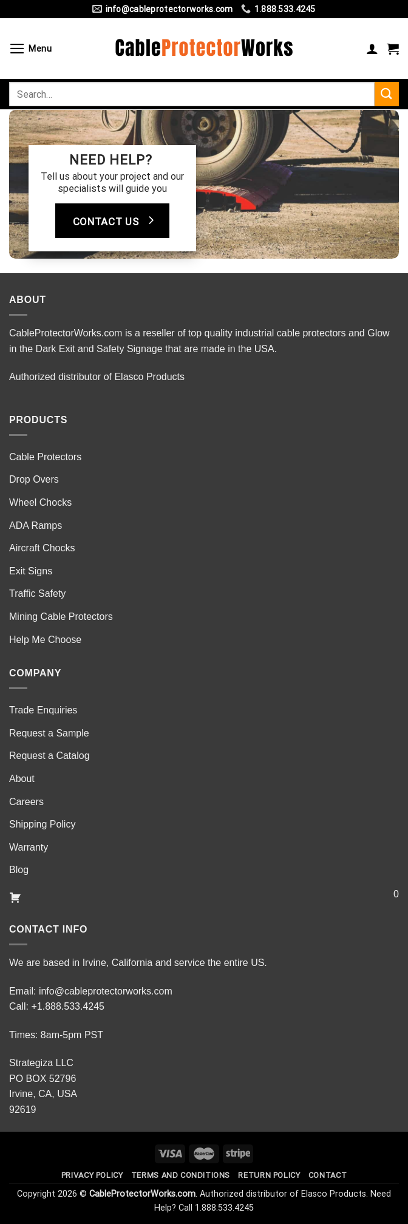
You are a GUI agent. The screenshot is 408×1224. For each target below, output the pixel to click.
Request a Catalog (49, 755)
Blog (19, 870)
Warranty (28, 847)
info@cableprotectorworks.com (105, 991)
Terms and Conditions (180, 1175)
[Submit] (387, 94)
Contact (327, 1175)
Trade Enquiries (43, 710)
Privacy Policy (92, 1175)
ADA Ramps (35, 525)
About (22, 778)
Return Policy (269, 1175)
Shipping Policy (42, 824)
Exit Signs (30, 571)
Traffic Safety (37, 593)
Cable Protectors (45, 457)
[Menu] (30, 48)
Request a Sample (49, 733)
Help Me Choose (45, 639)
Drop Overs (34, 479)
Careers (26, 802)
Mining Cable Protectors (61, 616)
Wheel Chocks (40, 502)
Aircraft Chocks (42, 548)
